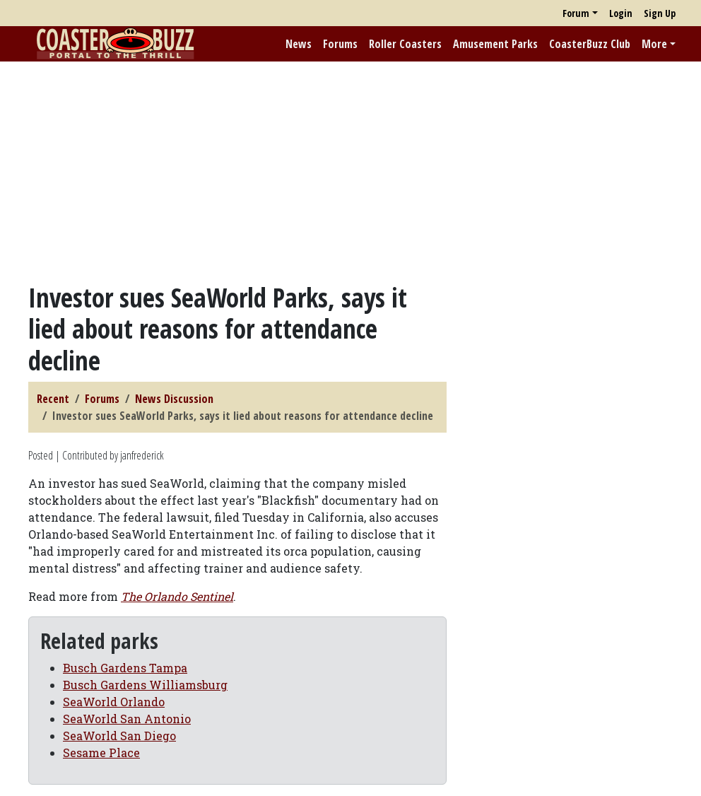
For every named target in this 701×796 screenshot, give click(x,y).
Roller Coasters (405, 44)
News (298, 44)
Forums (340, 44)
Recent (53, 398)
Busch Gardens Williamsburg (145, 684)
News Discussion (174, 398)
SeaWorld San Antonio (127, 718)
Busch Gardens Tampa (125, 667)
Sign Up (660, 13)
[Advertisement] (350, 172)
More (654, 44)
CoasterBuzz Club (589, 44)
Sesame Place (101, 752)
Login (620, 13)
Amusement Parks (495, 44)
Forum (575, 13)
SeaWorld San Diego (119, 735)
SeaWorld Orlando (114, 701)
